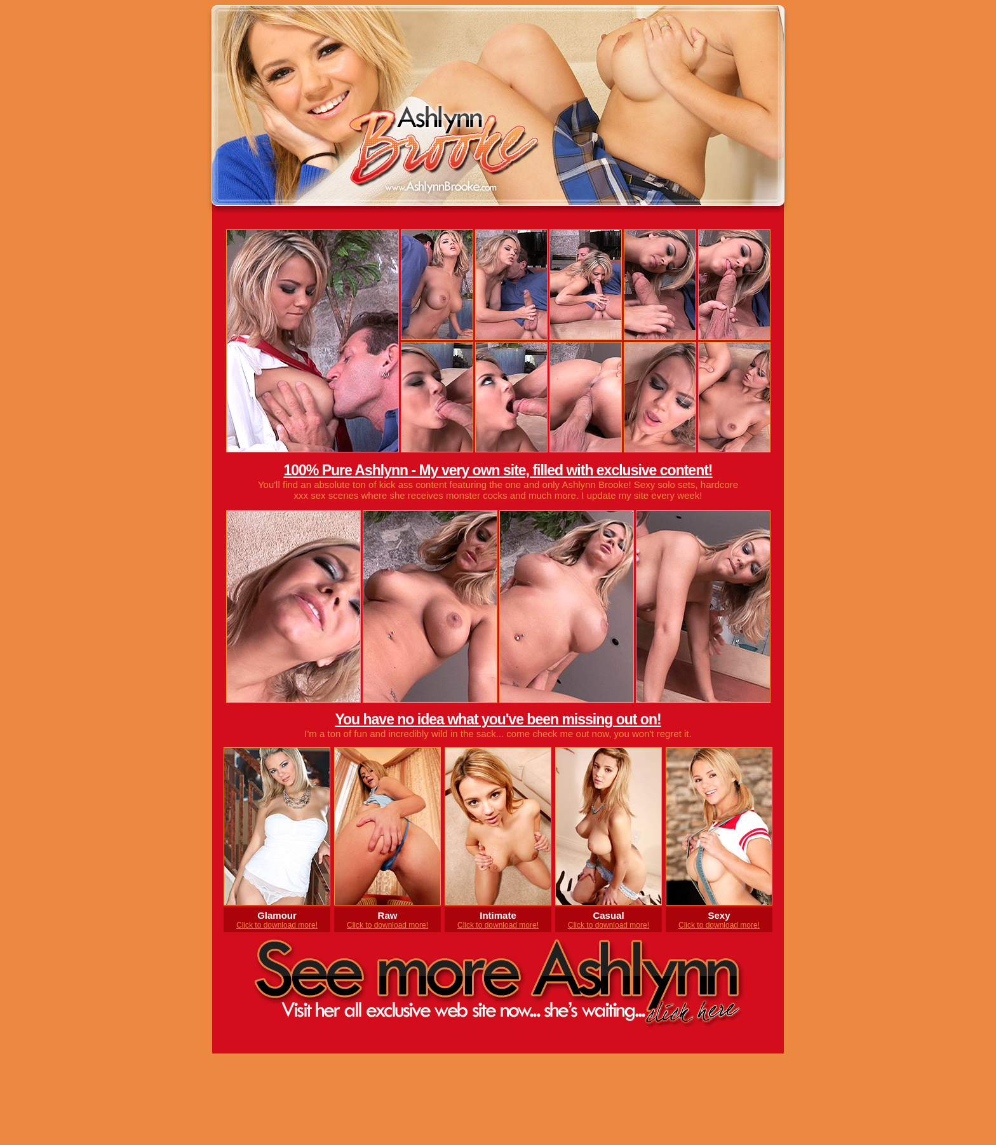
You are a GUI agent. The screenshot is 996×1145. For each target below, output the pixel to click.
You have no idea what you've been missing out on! (498, 719)
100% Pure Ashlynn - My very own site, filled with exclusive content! (497, 470)
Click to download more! (277, 925)
